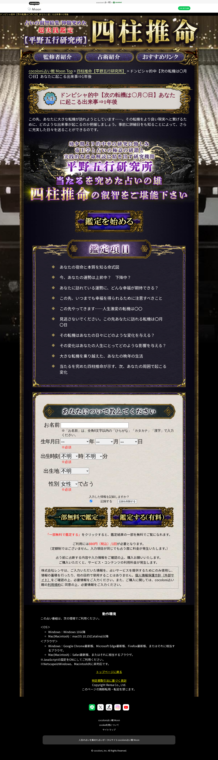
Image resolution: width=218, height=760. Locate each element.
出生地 (51, 471)
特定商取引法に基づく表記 (109, 680)
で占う (86, 484)
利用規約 (54, 584)
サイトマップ (109, 729)
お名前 (52, 425)
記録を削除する (127, 501)
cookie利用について (109, 724)
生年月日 (50, 441)
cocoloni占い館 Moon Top (51, 71)
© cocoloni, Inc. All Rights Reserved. (109, 750)
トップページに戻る (109, 672)
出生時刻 (50, 456)
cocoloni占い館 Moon (109, 720)
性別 (54, 484)
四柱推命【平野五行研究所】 (101, 71)
